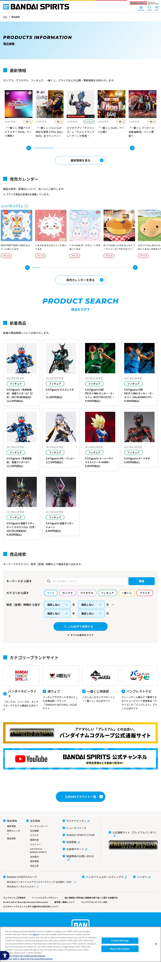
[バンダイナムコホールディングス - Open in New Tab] (104, 876)
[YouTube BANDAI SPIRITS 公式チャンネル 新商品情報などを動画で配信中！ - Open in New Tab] (80, 758)
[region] (80, 944)
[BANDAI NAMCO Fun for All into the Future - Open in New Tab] (144, 4)
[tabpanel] (18, 114)
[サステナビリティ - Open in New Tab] (76, 820)
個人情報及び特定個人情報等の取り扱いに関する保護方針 (91, 897)
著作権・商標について (64, 902)
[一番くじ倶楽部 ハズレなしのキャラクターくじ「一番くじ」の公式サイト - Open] (100, 684)
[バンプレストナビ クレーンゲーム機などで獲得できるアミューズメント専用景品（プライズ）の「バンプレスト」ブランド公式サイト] (140, 687)
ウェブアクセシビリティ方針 (94, 902)
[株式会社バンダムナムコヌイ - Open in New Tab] (39, 886)
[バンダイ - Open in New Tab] (141, 876)
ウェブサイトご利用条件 (14, 897)
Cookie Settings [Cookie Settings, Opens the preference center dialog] (120, 940)
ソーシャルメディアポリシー (45, 897)
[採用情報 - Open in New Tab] (71, 842)
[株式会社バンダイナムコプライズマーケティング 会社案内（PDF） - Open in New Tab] (39, 881)
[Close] (156, 943)
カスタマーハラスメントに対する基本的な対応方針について (30, 906)
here (35, 934)
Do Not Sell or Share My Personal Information (25, 902)
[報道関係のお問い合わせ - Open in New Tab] (79, 858)
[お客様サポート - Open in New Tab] (75, 849)
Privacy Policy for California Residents (25, 955)
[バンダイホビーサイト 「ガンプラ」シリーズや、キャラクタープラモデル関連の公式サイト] (21, 688)
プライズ (6, 256)
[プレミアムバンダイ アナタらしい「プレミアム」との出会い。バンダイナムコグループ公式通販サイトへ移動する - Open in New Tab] (80, 732)
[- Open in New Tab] (19, 114)
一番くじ (28, 121)
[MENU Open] (157, 9)
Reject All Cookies (120, 948)
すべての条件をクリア (82, 635)
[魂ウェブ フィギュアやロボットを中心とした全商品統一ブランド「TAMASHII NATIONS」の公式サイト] (61, 687)
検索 (141, 581)
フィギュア (89, 121)
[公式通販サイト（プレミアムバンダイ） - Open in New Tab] (133, 840)
